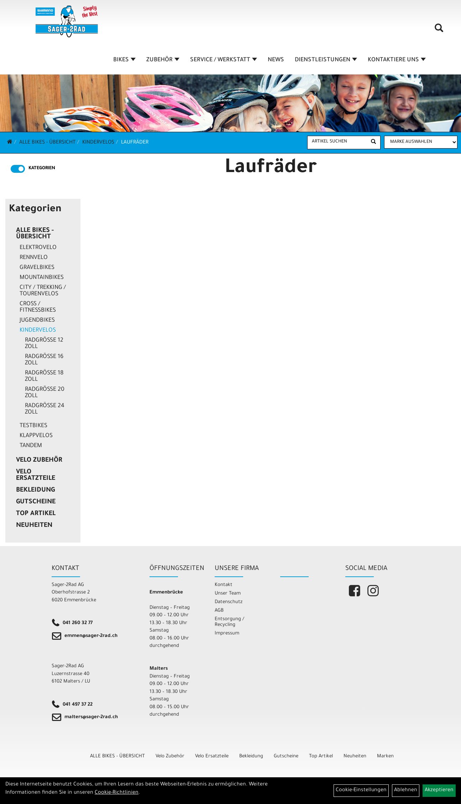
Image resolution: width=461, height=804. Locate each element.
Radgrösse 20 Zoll (44, 393)
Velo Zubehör (39, 460)
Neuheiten (34, 525)
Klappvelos (36, 436)
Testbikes (33, 426)
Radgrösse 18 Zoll (44, 376)
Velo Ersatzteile (35, 475)
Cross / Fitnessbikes (38, 307)
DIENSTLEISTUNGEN (326, 60)
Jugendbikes (37, 320)
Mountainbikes (42, 278)
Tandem (31, 446)
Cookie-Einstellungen (361, 790)
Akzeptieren (439, 790)
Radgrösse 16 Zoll (44, 360)
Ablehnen (405, 790)
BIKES (124, 60)
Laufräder (134, 143)
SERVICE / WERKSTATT (223, 60)
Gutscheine (36, 502)
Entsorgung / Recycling (229, 622)
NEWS (276, 60)
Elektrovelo (38, 248)
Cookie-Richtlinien (116, 793)
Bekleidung (35, 490)
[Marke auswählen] (420, 142)
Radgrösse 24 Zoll (44, 409)
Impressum (227, 633)
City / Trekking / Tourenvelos (43, 291)
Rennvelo (34, 258)
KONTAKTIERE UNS (397, 60)
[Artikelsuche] (439, 30)
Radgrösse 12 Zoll (44, 343)
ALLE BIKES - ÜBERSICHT (47, 143)
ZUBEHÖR (162, 60)
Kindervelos (98, 143)
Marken (385, 756)
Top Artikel (36, 514)
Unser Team (228, 593)
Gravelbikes (37, 268)
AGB (219, 610)
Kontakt (223, 585)
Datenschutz (228, 602)
